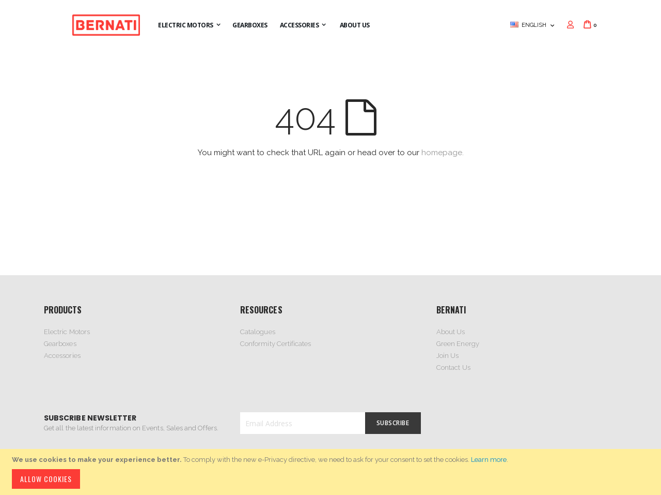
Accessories (62, 355)
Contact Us (453, 367)
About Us (450, 332)
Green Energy (457, 344)
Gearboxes (60, 344)
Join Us (447, 355)
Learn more (489, 459)
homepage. (442, 152)
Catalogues (257, 332)
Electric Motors (67, 332)
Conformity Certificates (275, 344)
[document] (332, 472)
